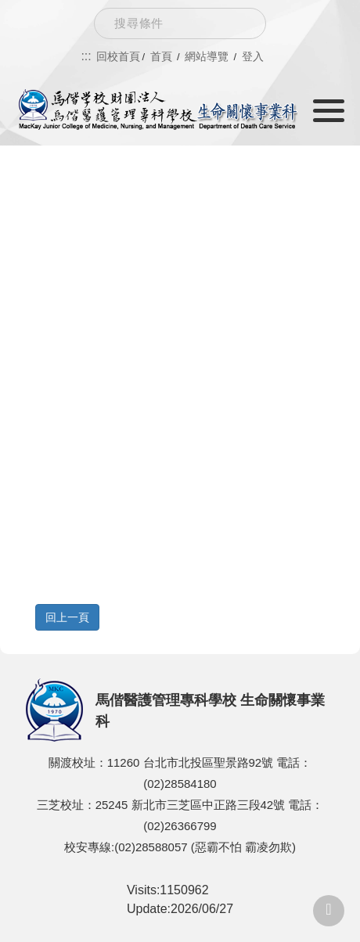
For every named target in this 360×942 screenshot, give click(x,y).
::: (86, 56)
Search (242, 23)
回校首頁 (118, 56)
